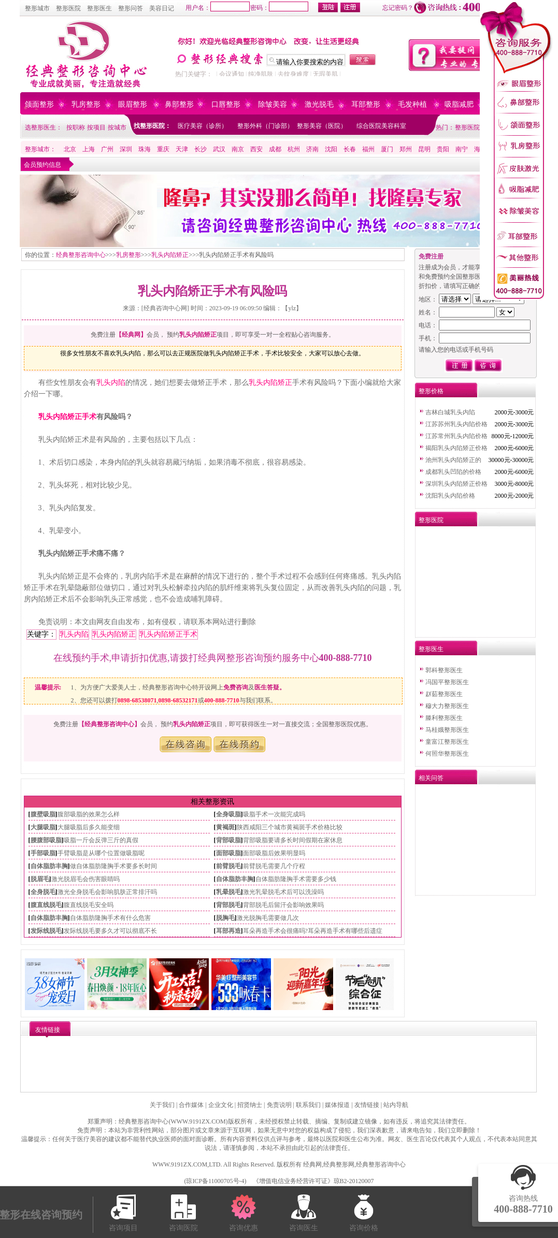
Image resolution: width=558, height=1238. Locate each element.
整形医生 (99, 8)
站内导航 (395, 1105)
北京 (70, 149)
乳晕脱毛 (228, 892)
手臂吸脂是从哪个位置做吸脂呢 (101, 853)
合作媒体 (191, 1105)
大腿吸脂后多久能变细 (89, 827)
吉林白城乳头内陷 (450, 412)
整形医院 (68, 8)
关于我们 (162, 1105)
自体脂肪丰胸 (49, 866)
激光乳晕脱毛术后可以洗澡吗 (283, 892)
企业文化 (220, 1105)
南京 (238, 149)
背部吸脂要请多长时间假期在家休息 (292, 840)
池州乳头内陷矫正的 (453, 460)
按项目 (96, 127)
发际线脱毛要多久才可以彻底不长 (110, 930)
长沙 (200, 149)
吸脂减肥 (459, 104)
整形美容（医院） (322, 125)
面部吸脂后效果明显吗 (274, 853)
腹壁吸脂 (43, 814)
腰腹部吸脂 (46, 840)
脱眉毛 (40, 879)
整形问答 (130, 8)
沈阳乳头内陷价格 (450, 495)
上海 (88, 149)
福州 (368, 149)
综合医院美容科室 (381, 125)
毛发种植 (412, 104)
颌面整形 (39, 104)
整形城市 (37, 8)
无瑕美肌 (325, 74)
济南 (312, 149)
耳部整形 (365, 104)
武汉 (219, 149)
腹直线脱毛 (46, 905)
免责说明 (279, 1105)
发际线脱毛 (46, 930)
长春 (350, 149)
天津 (182, 149)
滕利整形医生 (444, 718)
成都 (275, 149)
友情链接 (366, 1105)
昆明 (424, 149)
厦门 (387, 149)
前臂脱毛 (228, 866)
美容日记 (161, 8)
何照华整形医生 (447, 753)
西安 (256, 149)
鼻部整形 (179, 104)
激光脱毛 (319, 104)
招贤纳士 (249, 1105)
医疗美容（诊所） (202, 125)
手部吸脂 (43, 853)
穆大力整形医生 (447, 706)
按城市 (117, 127)
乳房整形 (86, 104)
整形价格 (431, 391)
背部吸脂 (228, 840)
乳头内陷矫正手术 (67, 417)
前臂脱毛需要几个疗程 (274, 866)
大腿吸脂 (43, 827)
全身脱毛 (43, 892)
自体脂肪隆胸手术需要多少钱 (295, 879)
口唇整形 (225, 104)
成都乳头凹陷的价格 (453, 472)
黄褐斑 (225, 827)
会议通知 (231, 74)
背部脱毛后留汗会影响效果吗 (283, 905)
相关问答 (431, 778)
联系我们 (308, 1105)
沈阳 (331, 149)
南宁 (461, 149)
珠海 (144, 149)
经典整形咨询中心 (81, 254)
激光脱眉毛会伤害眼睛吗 (85, 879)
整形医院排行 (473, 127)
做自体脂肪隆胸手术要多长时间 (113, 866)
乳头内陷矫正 (170, 254)
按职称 (75, 127)
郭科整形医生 (444, 670)
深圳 (126, 149)
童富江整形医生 (447, 741)
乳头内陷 (110, 382)
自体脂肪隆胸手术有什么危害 (110, 918)
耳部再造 (228, 930)
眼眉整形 (132, 104)
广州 (107, 149)
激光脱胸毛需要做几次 (268, 918)
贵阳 (443, 149)
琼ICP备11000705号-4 (215, 1181)
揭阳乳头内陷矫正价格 (456, 448)
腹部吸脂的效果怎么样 (89, 814)
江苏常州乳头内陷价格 (456, 436)
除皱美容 (272, 104)
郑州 (405, 149)
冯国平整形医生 (447, 682)
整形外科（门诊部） (265, 125)
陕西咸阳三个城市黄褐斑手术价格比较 (289, 827)
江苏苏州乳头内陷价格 (456, 424)
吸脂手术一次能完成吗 (274, 814)
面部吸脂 (228, 853)
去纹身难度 (293, 74)
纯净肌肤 (260, 74)
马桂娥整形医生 (447, 729)
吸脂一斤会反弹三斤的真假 (101, 840)
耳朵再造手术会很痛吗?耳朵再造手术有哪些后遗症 (312, 930)
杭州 (294, 149)
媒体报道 (337, 1105)
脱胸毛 (225, 918)
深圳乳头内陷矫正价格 (456, 483)
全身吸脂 (228, 814)
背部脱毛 (228, 905)
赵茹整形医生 (444, 694)
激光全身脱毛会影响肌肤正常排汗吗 (107, 892)
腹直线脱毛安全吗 (88, 905)
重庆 (163, 149)
